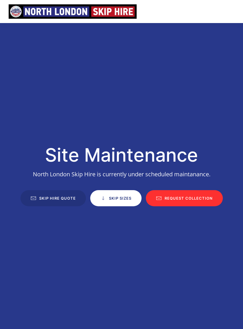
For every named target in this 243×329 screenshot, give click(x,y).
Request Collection (184, 198)
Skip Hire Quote (53, 198)
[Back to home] (73, 11)
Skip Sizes (115, 198)
